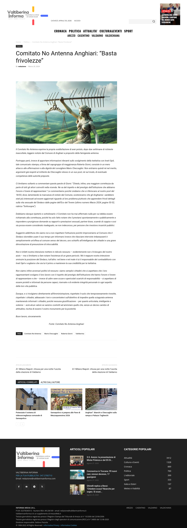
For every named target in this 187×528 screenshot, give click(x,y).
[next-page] (22, 424)
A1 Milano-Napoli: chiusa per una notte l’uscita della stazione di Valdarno (38, 370)
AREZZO (129, 508)
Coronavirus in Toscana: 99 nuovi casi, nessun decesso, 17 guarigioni (102, 474)
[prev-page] (17, 424)
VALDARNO (152, 508)
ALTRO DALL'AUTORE (50, 382)
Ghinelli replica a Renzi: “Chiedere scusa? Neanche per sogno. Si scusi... (101, 489)
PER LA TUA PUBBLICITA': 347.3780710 (34, 475)
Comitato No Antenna (32, 333)
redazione (22, 66)
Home (18, 42)
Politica (26, 42)
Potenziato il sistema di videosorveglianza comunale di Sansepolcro (29, 415)
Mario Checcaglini (51, 333)
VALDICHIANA (165, 508)
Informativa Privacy (51, 525)
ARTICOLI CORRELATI (27, 382)
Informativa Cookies (69, 525)
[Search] (153, 21)
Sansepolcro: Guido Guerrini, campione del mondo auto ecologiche (169, 18)
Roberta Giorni (67, 333)
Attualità (166, 11)
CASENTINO (140, 508)
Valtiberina (80, 333)
